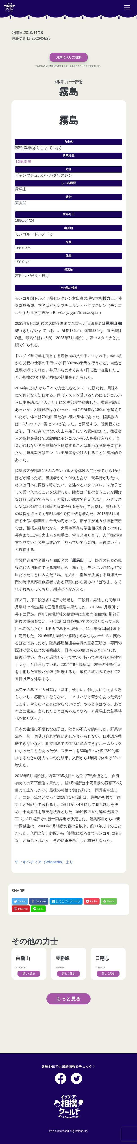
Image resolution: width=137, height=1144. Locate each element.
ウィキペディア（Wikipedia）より (44, 862)
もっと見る (68, 999)
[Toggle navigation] (127, 7)
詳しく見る (29, 973)
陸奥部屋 (23, 162)
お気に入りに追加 (68, 57)
